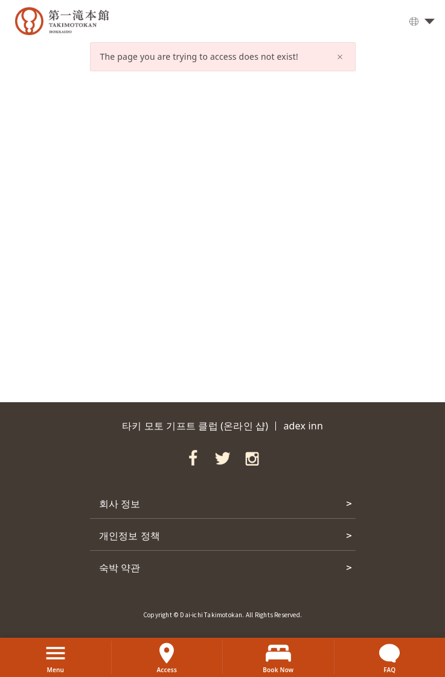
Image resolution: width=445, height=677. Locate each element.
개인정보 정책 (129, 535)
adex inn (303, 425)
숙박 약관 (120, 567)
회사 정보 (120, 503)
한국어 (417, 23)
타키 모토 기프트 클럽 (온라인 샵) (195, 425)
